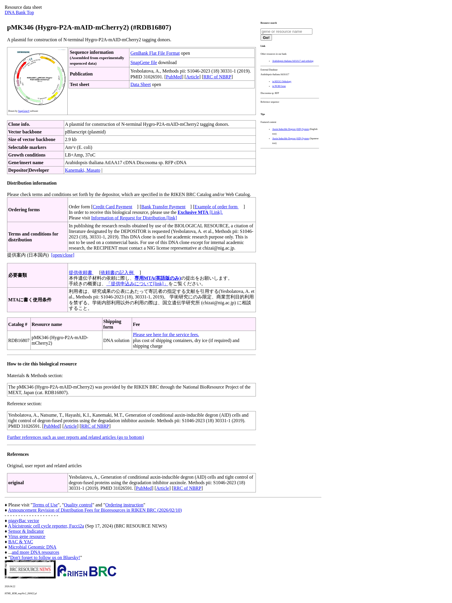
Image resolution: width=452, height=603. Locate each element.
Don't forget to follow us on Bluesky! (45, 557)
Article (192, 76)
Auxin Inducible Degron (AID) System (290, 129)
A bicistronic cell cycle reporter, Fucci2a (46, 525)
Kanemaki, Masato (82, 170)
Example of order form (216, 206)
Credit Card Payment (112, 206)
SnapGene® (24, 111)
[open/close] (62, 254)
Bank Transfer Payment (163, 206)
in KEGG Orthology (281, 81)
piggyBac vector (23, 520)
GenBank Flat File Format (154, 53)
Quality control (78, 504)
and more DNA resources (35, 552)
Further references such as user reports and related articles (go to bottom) (75, 437)
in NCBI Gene (279, 86)
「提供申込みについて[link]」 (137, 283)
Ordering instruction (124, 504)
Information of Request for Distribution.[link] (134, 217)
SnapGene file (143, 62)
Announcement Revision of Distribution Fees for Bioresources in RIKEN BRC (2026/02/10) (95, 510)
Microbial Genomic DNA (32, 546)
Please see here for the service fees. (166, 334)
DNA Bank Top (19, 12)
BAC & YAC (20, 541)
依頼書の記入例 (118, 272)
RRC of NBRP (217, 76)
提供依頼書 (81, 272)
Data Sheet (140, 84)
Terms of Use (45, 504)
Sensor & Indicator (26, 531)
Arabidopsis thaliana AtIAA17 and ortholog (292, 61)
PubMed (174, 76)
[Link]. (200, 212)
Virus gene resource (26, 536)
